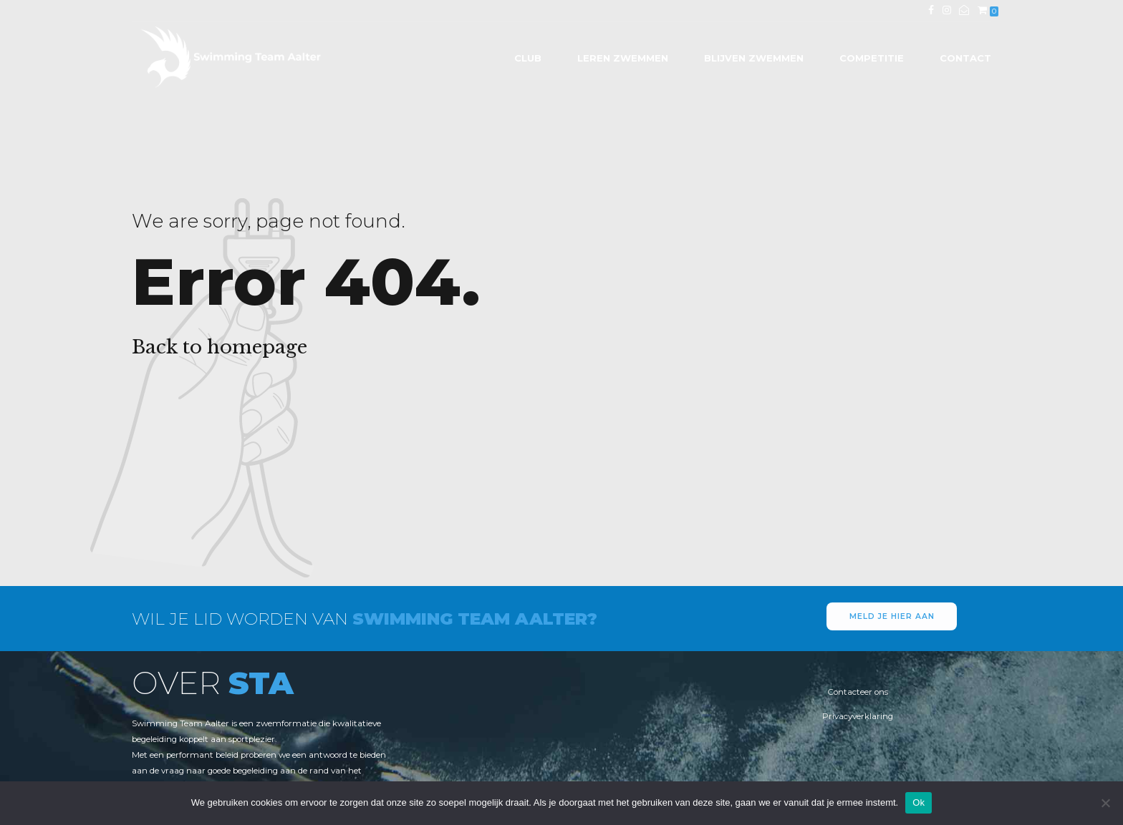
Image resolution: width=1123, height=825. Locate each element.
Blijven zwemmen (754, 58)
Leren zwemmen (622, 58)
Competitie (871, 58)
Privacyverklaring (857, 716)
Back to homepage (219, 347)
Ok (918, 802)
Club (527, 58)
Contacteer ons (857, 692)
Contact (965, 58)
